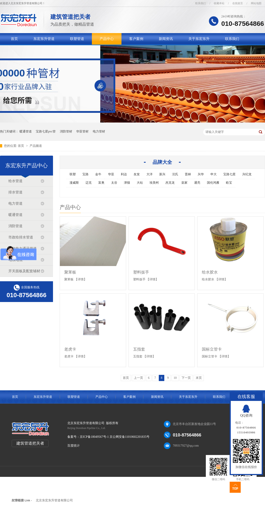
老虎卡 (70, 349)
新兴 (162, 174)
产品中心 (107, 39)
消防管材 (66, 131)
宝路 (85, 174)
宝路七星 (229, 174)
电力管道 (15, 203)
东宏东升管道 (44, 39)
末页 (199, 378)
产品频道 (36, 145)
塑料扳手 (141, 272)
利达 (124, 174)
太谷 (114, 182)
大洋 (149, 174)
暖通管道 (25, 131)
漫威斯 (74, 182)
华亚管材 (82, 131)
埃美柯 (154, 182)
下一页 (186, 378)
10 (175, 378)
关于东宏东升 (199, 39)
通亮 (197, 182)
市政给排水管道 (20, 237)
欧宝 (229, 182)
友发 (137, 174)
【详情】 (80, 279)
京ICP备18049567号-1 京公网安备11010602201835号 (115, 436)
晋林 (188, 174)
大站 (140, 182)
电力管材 (99, 131)
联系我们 (200, 3)
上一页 (138, 378)
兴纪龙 (247, 174)
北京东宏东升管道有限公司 (54, 500)
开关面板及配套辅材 (24, 271)
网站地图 (256, 3)
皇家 (184, 182)
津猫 (127, 182)
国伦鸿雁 (213, 182)
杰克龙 (170, 182)
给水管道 (15, 181)
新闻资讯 (166, 39)
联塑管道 (77, 39)
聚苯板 (70, 272)
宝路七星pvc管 (46, 131)
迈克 (88, 182)
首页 (14, 39)
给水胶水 (210, 272)
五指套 (139, 349)
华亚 (111, 174)
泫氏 (175, 174)
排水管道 (15, 192)
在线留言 (237, 3)
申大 (213, 174)
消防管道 (15, 226)
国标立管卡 (212, 349)
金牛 (98, 174)
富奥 (101, 182)
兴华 (201, 174)
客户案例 (136, 39)
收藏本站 (219, 3)
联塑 (73, 174)
